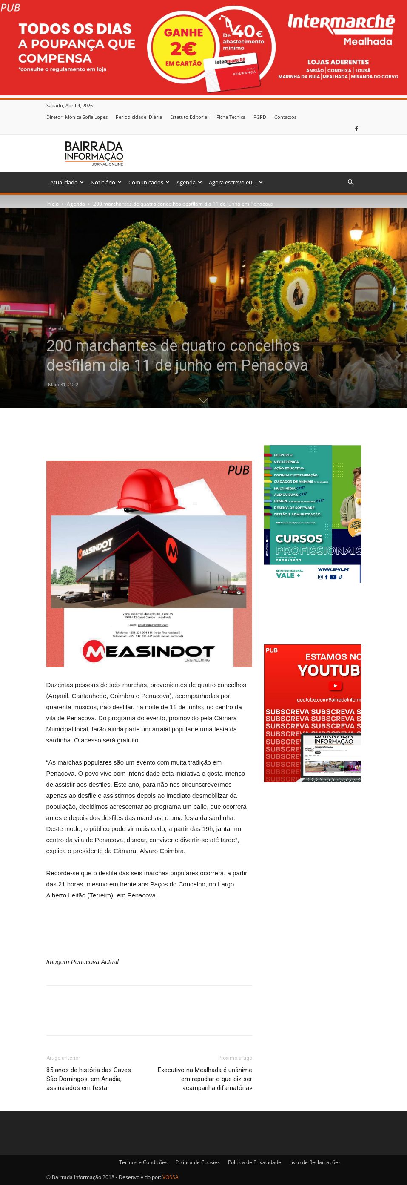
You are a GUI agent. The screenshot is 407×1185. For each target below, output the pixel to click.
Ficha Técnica (230, 117)
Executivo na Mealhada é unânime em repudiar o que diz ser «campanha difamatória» (205, 1079)
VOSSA (170, 1177)
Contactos (285, 117)
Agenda (189, 182)
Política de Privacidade (254, 1162)
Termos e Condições (143, 1162)
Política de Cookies (198, 1162)
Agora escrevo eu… (236, 182)
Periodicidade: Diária (139, 117)
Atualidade (67, 182)
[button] (351, 182)
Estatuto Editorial (189, 117)
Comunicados (149, 182)
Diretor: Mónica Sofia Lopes (77, 117)
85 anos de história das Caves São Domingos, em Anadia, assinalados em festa (88, 1079)
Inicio (52, 203)
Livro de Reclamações (315, 1162)
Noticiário (106, 182)
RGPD (259, 117)
